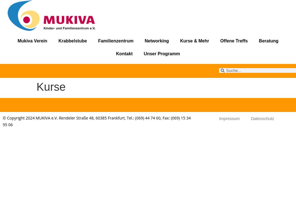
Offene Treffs (234, 41)
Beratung (268, 41)
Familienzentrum (116, 41)
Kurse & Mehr (194, 41)
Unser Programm (162, 53)
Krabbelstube (73, 41)
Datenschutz (262, 118)
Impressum (229, 118)
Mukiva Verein (32, 41)
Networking (157, 41)
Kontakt (124, 53)
